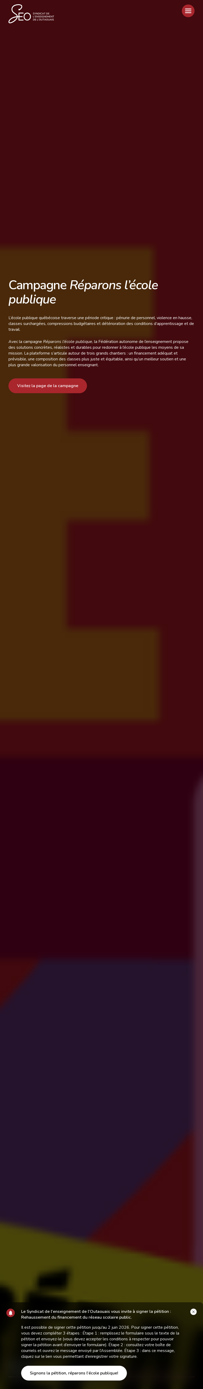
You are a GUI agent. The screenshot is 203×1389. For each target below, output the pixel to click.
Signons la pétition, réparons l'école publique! (74, 1373)
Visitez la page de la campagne (47, 386)
